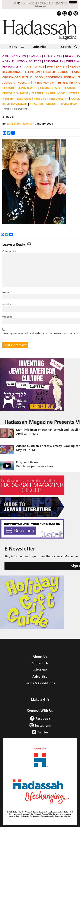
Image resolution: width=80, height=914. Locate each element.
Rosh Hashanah (14, 104)
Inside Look (55, 93)
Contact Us (40, 663)
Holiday (24, 82)
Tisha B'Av (69, 104)
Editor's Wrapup (15, 93)
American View (14, 55)
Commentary (50, 88)
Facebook (40, 718)
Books (63, 72)
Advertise (39, 676)
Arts (28, 66)
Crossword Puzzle (17, 77)
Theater (49, 72)
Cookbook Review (60, 77)
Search (66, 47)
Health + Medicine (16, 98)
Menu (13, 47)
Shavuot (37, 104)
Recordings (11, 72)
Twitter (40, 732)
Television (31, 72)
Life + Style (53, 55)
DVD (50, 66)
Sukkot (52, 104)
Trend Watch (43, 82)
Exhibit (61, 66)
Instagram (40, 725)
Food (39, 77)
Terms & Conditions (40, 683)
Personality (53, 61)
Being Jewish (27, 88)
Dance (39, 66)
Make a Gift (40, 700)
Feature (35, 55)
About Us (40, 657)
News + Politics (29, 61)
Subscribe (39, 47)
